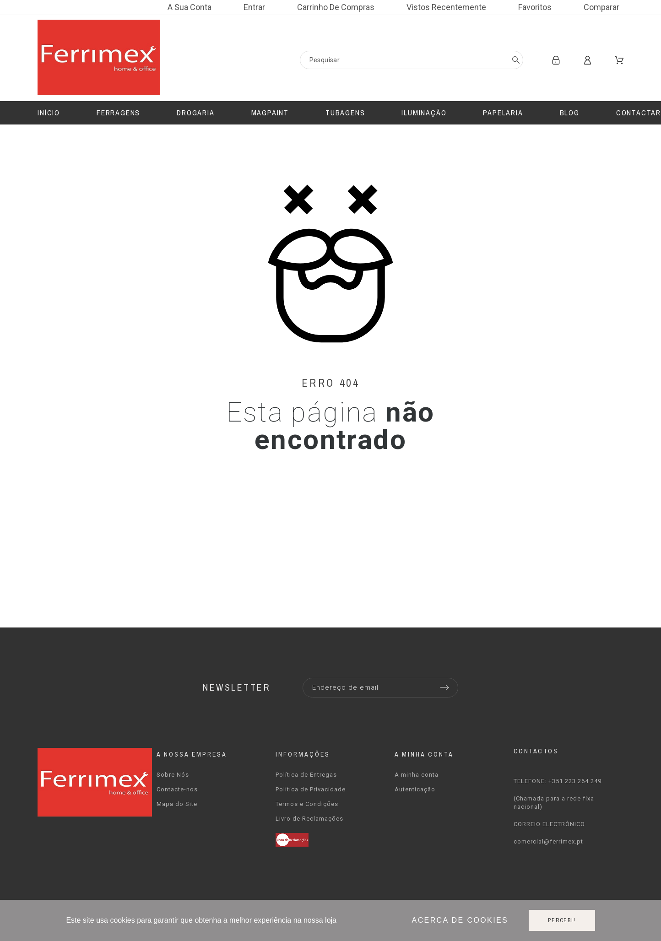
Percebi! (561, 920)
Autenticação (415, 789)
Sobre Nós (173, 774)
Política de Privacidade (311, 789)
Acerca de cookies (460, 920)
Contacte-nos (177, 789)
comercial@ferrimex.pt (548, 841)
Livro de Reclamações (309, 818)
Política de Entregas (306, 774)
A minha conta (417, 774)
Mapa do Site (177, 803)
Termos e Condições (307, 803)
